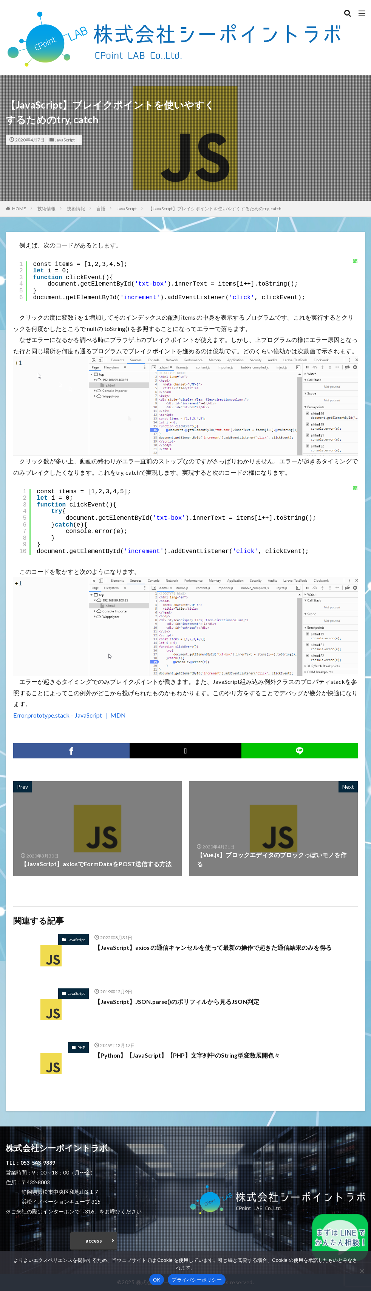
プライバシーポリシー (197, 1280)
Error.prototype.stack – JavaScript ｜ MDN (69, 715)
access (93, 1240)
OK (156, 1280)
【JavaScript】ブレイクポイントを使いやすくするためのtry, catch (214, 208)
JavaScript (65, 140)
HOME (19, 208)
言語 (100, 208)
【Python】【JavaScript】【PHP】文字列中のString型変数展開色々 (188, 1055)
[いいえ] (361, 1271)
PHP (81, 1047)
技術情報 (46, 208)
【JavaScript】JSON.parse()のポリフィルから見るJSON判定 (178, 1001)
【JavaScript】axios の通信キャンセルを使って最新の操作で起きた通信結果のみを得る (214, 947)
